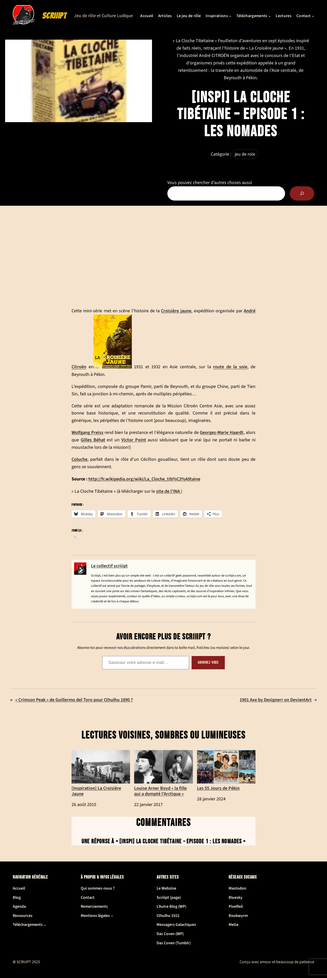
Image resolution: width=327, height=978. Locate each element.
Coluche (79, 459)
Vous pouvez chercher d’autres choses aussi (209, 182)
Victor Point (133, 439)
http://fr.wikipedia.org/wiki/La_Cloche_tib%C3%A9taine (144, 479)
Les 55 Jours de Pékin (226, 770)
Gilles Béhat (93, 439)
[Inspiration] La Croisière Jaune (101, 773)
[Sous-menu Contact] (313, 16)
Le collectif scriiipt (109, 566)
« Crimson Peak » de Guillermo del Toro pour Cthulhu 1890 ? (74, 700)
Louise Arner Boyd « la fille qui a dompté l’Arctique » (163, 773)
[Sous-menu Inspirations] (230, 16)
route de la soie (230, 367)
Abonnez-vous (208, 662)
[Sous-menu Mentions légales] (112, 916)
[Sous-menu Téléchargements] (269, 16)
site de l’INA (168, 491)
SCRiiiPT (54, 15)
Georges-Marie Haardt (221, 432)
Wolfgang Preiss (87, 432)
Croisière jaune (176, 310)
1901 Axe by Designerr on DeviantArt (276, 700)
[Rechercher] (302, 193)
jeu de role (245, 154)
